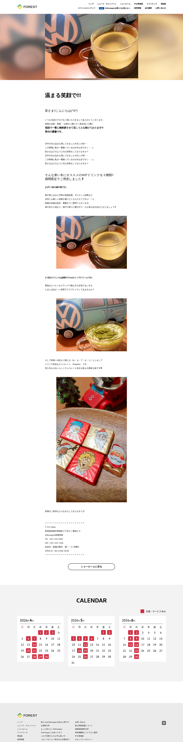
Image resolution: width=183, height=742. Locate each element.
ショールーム (125, 4)
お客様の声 (45, 705)
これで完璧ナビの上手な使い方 (53, 716)
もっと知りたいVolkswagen (51, 709)
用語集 (163, 4)
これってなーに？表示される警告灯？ (55, 719)
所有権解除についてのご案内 (86, 712)
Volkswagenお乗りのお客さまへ (114, 8)
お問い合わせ (160, 8)
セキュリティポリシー (83, 719)
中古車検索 (138, 4)
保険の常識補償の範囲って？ (52, 723)
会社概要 (148, 8)
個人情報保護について (83, 705)
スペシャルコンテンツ (86, 8)
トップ (91, 4)
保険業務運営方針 (82, 709)
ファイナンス (152, 4)
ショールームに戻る (91, 567)
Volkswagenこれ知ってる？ (51, 712)
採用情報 (137, 8)
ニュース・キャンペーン (106, 4)
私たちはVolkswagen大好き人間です (55, 702)
